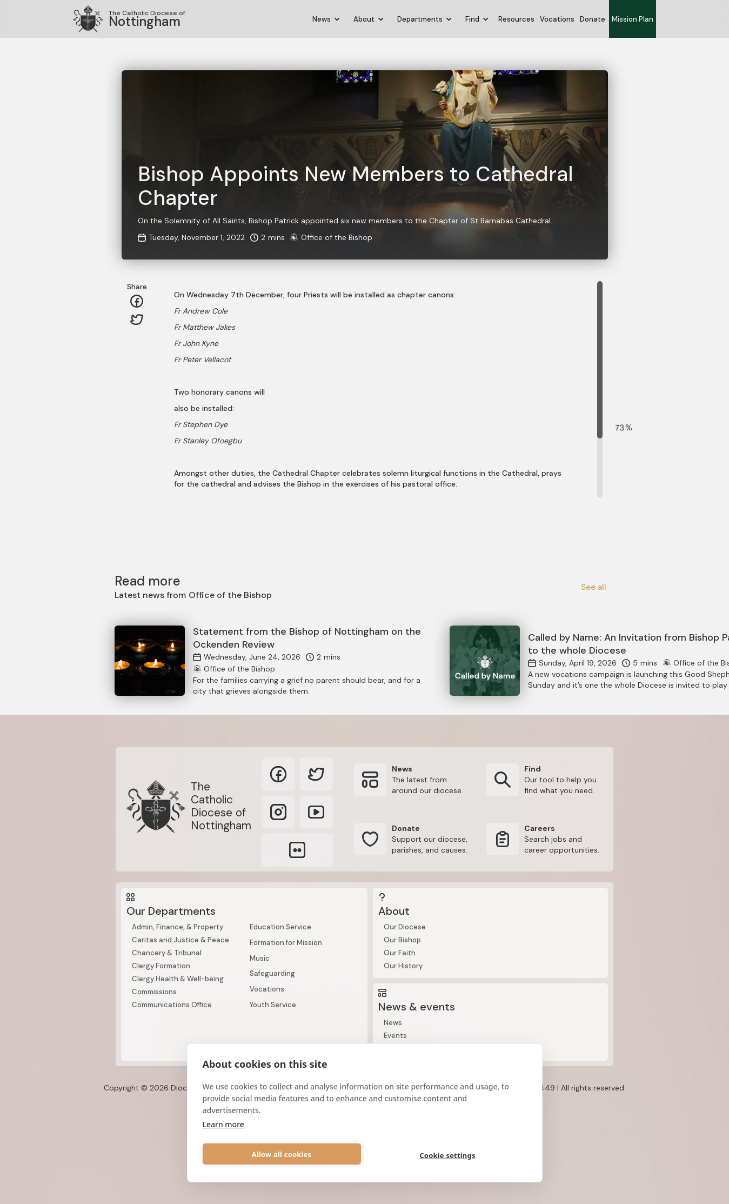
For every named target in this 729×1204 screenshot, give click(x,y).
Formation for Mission (286, 942)
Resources (516, 19)
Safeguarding (272, 973)
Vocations (557, 19)
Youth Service (273, 1004)
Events (395, 1035)
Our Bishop (402, 939)
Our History (403, 965)
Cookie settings (447, 1155)
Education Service (280, 927)
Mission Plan (632, 19)
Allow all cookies (282, 1154)
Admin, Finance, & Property (177, 927)
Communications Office (172, 1004)
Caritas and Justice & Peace (180, 939)
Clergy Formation (161, 965)
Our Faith (400, 952)
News (393, 1022)
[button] (326, 19)
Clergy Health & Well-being (178, 978)
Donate (592, 19)
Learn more (223, 1124)
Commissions (154, 991)
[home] (129, 19)
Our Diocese (405, 927)
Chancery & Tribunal (167, 952)
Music (260, 958)
